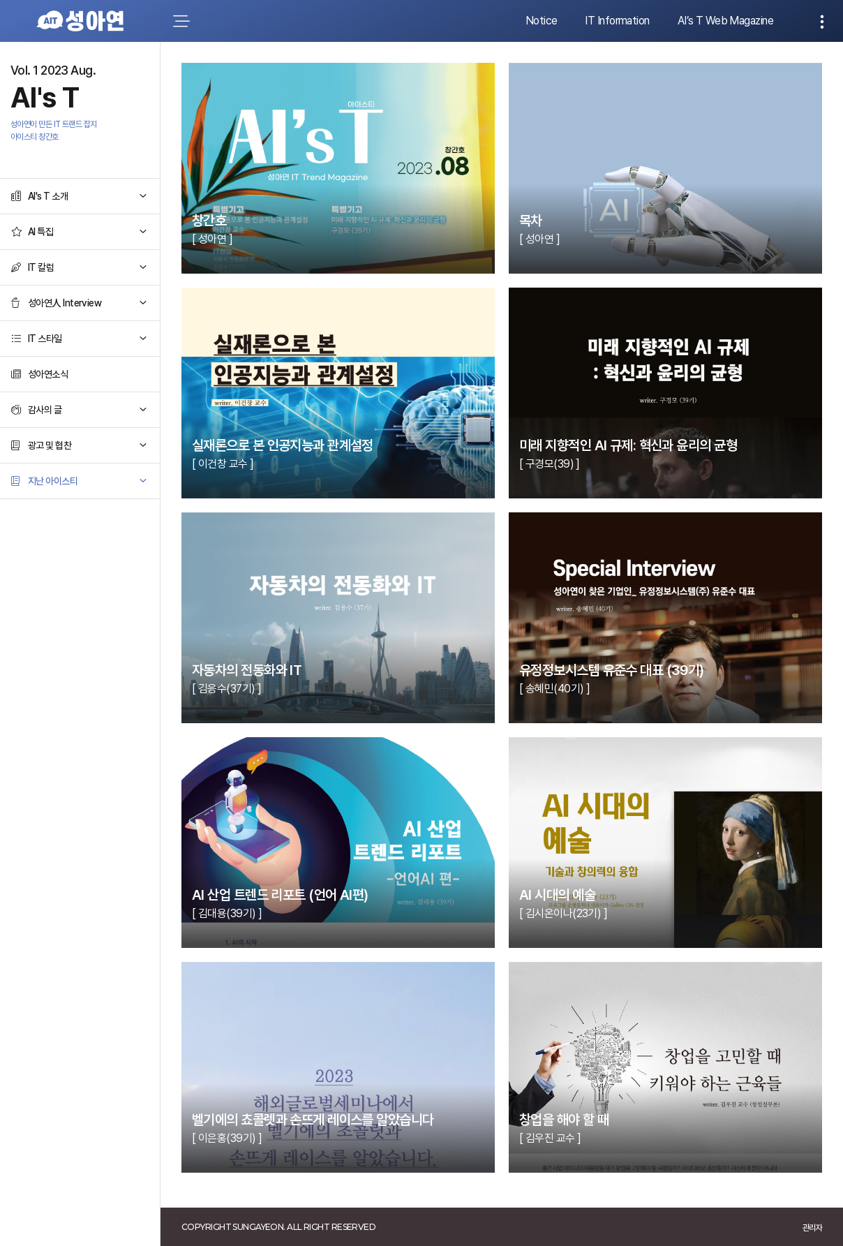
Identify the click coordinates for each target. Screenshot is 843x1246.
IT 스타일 (45, 338)
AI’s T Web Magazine (725, 20)
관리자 (812, 1228)
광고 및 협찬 (49, 445)
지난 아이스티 (52, 481)
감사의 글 (44, 409)
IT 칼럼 (41, 267)
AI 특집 (40, 231)
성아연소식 (48, 374)
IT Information (617, 20)
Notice (541, 20)
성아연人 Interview (64, 303)
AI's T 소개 (48, 196)
